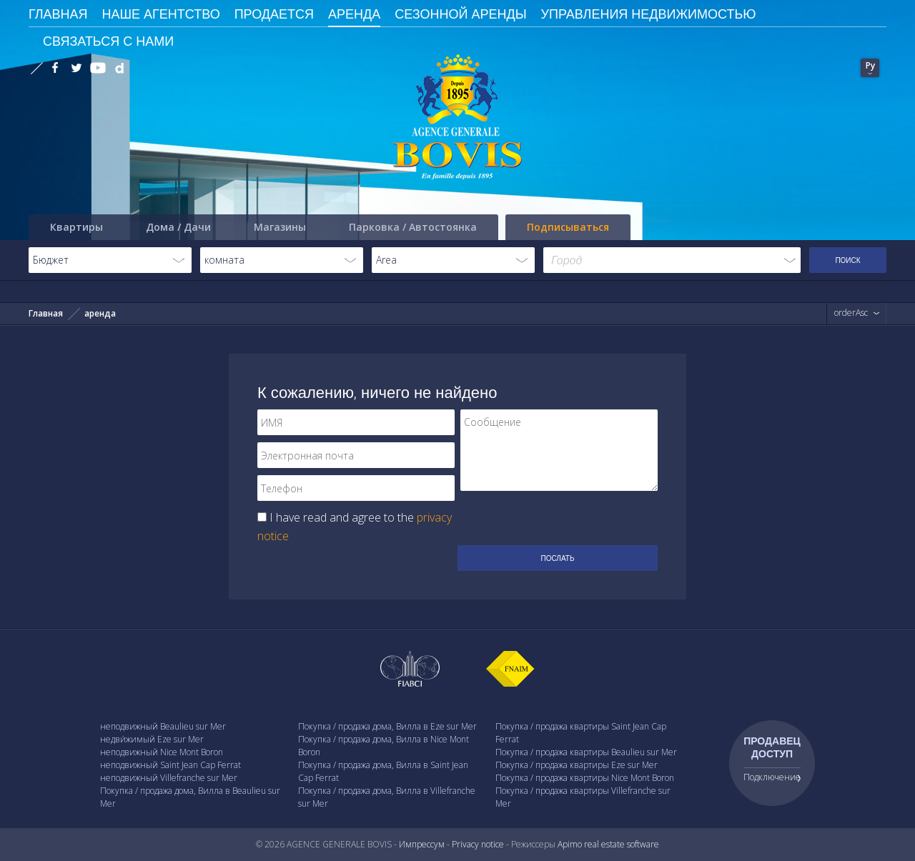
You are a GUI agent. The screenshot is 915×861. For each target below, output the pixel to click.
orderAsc (851, 313)
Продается (274, 13)
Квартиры (76, 227)
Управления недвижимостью (648, 13)
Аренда (354, 13)
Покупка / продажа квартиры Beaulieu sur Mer (586, 752)
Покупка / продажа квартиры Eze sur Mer (576, 765)
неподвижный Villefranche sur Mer (168, 778)
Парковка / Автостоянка (413, 227)
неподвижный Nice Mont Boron (161, 752)
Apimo (570, 844)
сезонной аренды (460, 13)
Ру (870, 65)
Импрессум (422, 844)
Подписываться (568, 227)
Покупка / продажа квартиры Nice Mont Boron (584, 778)
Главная (46, 313)
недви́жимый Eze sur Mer (152, 739)
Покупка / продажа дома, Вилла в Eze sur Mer (387, 726)
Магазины (280, 227)
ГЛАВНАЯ (58, 13)
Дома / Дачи (178, 227)
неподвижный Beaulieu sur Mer (163, 726)
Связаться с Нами (108, 40)
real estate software (621, 844)
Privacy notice (478, 844)
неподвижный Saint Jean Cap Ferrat (170, 765)
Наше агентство (161, 13)
